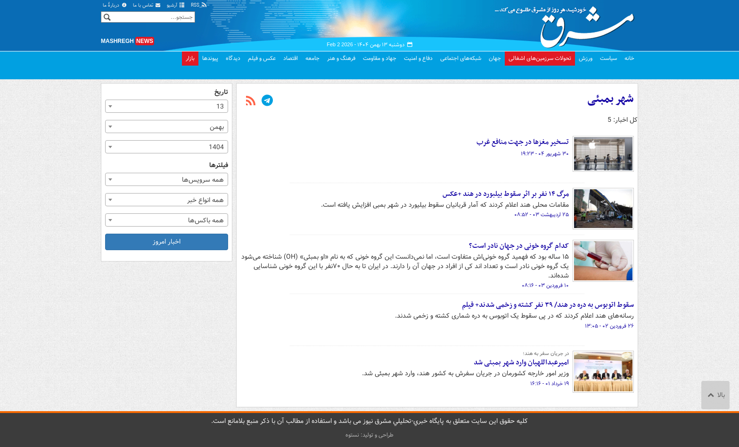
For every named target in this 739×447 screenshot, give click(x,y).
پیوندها (210, 58)
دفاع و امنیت (418, 58)
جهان (495, 58)
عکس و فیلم (262, 58)
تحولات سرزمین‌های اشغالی (540, 58)
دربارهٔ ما (115, 5)
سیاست (608, 58)
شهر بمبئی (610, 99)
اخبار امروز (167, 241)
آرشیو (176, 5)
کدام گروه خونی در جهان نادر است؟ (519, 246)
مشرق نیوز (567, 23)
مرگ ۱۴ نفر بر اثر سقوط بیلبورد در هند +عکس (506, 194)
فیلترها (218, 165)
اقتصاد (290, 58)
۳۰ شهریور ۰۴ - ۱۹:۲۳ (545, 154)
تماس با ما (147, 5)
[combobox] (166, 106)
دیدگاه (233, 58)
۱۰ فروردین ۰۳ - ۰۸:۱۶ (545, 285)
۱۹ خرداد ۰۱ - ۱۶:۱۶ (549, 384)
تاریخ (221, 92)
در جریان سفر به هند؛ (546, 353)
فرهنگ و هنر (341, 58)
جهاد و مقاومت (379, 58)
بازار (190, 58)
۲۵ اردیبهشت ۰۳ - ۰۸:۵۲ (541, 215)
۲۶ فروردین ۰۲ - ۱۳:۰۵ (609, 326)
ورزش (585, 58)
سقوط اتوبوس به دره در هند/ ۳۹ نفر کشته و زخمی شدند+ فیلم (548, 305)
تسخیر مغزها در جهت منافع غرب (522, 142)
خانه (629, 58)
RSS (199, 5)
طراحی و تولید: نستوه (369, 434)
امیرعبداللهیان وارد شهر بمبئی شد (521, 362)
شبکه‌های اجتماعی (460, 58)
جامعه (312, 58)
